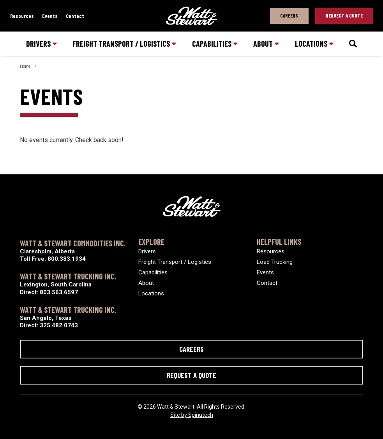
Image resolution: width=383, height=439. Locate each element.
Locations (314, 43)
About (266, 43)
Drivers (41, 43)
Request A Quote (344, 15)
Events (50, 15)
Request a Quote (191, 375)
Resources (22, 15)
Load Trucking (275, 261)
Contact (75, 15)
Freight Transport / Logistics (124, 43)
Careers (289, 15)
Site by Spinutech (191, 415)
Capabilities (215, 43)
